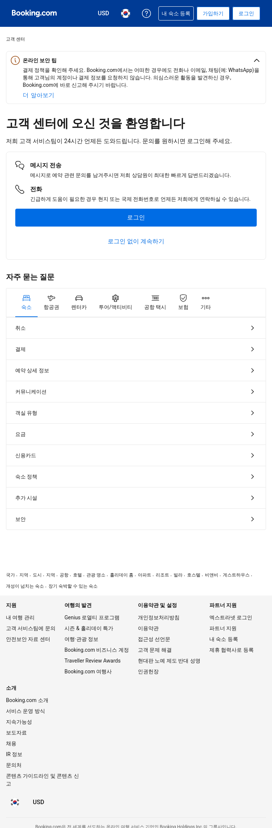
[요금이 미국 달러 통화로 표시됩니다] (38, 802)
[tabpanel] (136, 423)
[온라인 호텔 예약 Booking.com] (34, 13)
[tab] (26, 302)
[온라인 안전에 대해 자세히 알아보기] (38, 95)
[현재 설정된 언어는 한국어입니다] (15, 802)
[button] (136, 60)
